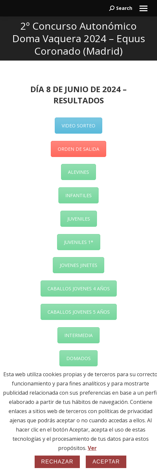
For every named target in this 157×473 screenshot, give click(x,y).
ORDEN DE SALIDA (78, 149)
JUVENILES (78, 219)
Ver (92, 448)
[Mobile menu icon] (143, 8)
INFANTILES (78, 195)
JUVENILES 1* (78, 242)
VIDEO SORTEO (78, 125)
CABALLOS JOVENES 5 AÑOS (78, 312)
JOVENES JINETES (78, 265)
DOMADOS (78, 358)
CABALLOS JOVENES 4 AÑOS (78, 288)
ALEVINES (78, 172)
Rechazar (57, 461)
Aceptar (106, 461)
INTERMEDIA (78, 335)
